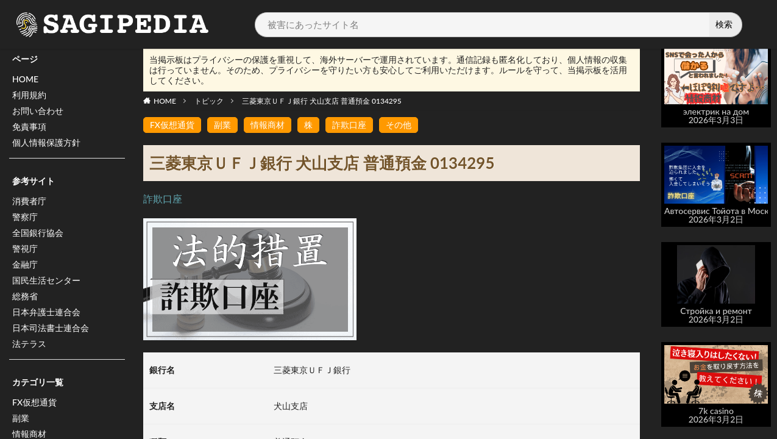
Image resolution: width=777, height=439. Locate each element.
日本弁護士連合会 (46, 312)
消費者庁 (29, 201)
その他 (398, 125)
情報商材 (267, 125)
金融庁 (25, 264)
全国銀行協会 (37, 232)
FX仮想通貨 (34, 402)
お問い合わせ (37, 110)
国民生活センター (46, 280)
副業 (20, 418)
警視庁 (25, 248)
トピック (209, 100)
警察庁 (25, 217)
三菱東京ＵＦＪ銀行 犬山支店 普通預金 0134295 (322, 100)
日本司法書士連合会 (50, 328)
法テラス (29, 343)
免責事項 (29, 126)
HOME (25, 79)
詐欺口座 (349, 125)
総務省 (25, 296)
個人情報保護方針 (46, 142)
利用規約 (29, 95)
